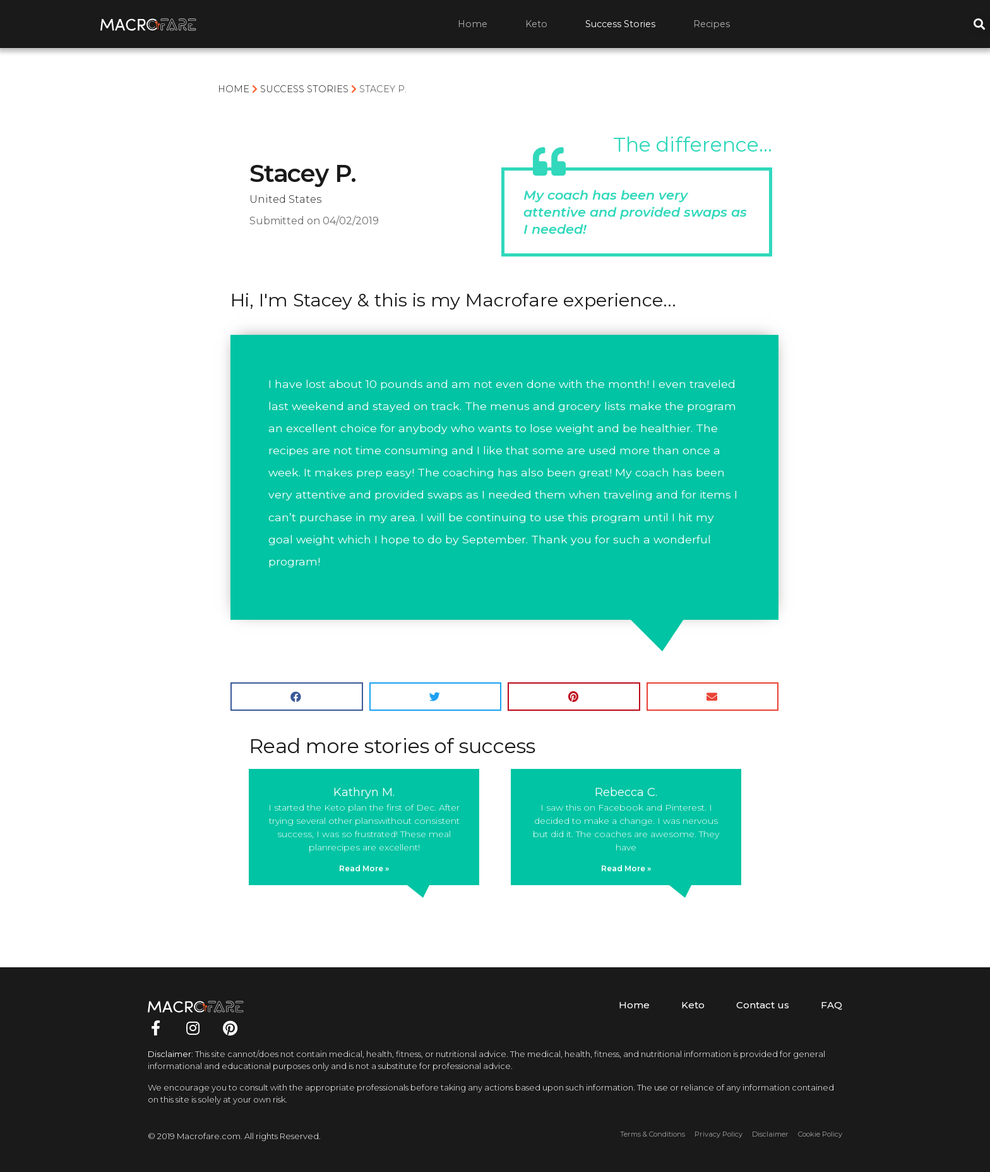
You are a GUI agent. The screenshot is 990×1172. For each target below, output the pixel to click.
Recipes (711, 24)
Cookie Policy (820, 1134)
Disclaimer (770, 1134)
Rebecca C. (626, 792)
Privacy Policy (718, 1134)
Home (472, 24)
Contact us (762, 1005)
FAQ (831, 1005)
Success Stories (620, 24)
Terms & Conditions (652, 1134)
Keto (536, 24)
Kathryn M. (364, 792)
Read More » (364, 868)
